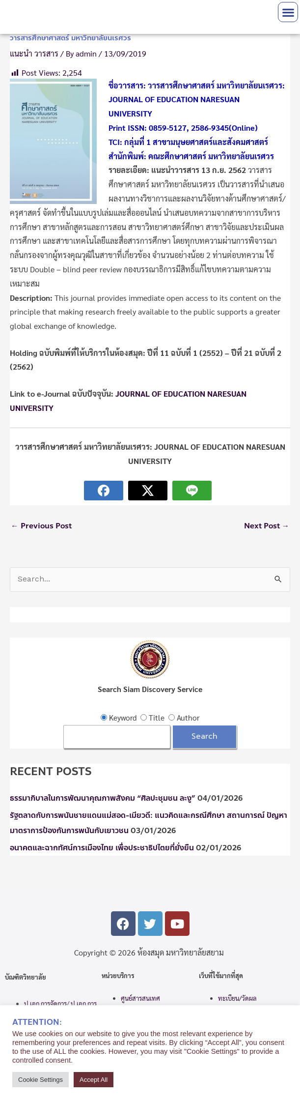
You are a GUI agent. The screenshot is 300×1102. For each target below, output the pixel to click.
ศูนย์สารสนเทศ (140, 998)
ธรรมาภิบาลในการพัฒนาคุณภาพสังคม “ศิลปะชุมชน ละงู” (102, 798)
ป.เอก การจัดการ (45, 1003)
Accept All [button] (94, 1079)
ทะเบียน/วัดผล (237, 998)
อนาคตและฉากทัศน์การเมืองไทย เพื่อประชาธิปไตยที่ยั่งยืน (102, 848)
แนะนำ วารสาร (34, 53)
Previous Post (41, 526)
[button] (288, 12)
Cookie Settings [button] (40, 1079)
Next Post (267, 526)
